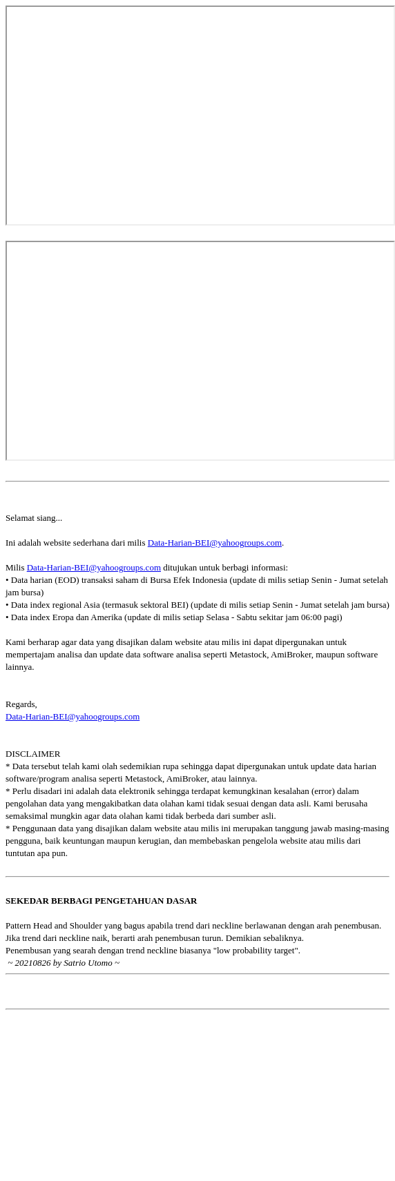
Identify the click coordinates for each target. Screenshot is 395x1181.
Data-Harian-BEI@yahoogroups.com (215, 542)
